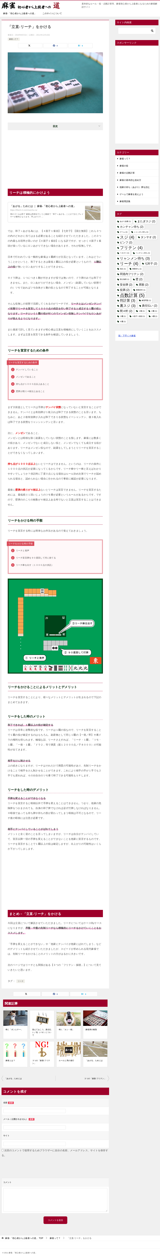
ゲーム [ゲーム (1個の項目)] (123, 232)
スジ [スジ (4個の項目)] (127, 237)
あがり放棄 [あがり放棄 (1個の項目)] (125, 221)
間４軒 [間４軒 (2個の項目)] (126, 311)
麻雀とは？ (10, 1060)
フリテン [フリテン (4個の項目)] (131, 248)
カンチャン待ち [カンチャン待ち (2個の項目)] (131, 226)
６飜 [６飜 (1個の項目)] (123, 321)
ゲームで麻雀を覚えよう (131, 194)
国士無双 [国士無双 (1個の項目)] (124, 279)
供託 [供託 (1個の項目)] (123, 269)
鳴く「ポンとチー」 (14, 1029)
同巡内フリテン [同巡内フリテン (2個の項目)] (131, 274)
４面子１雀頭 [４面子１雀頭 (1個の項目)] (138, 316)
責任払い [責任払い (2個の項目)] (149, 305)
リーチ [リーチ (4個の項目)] (129, 263)
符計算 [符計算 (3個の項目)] (127, 300)
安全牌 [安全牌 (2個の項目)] (126, 284)
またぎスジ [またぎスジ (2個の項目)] (146, 221)
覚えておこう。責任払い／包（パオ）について (41, 1032)
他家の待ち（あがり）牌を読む (135, 187)
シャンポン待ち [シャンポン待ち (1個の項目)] (141, 232)
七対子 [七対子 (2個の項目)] (151, 263)
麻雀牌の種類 (91, 1029)
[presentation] (25, 1169)
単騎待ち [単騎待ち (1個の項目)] (136, 269)
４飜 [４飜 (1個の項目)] (154, 316)
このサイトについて (52, 13)
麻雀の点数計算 (127, 173)
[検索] (136, 31)
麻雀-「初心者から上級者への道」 (19, 13)
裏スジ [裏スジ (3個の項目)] (128, 306)
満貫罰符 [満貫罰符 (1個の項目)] (140, 290)
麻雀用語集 (125, 201)
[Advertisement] (55, 157)
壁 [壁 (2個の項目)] (139, 279)
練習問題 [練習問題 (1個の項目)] (146, 300)
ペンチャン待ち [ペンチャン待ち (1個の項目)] (143, 253)
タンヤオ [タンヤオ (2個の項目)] (148, 237)
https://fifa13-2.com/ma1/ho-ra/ (23, 210)
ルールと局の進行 (66, 1060)
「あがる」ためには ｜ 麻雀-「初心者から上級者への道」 (43, 206)
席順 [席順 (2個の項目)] (143, 284)
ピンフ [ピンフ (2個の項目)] (126, 242)
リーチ (20, 981)
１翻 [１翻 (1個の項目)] (142, 311)
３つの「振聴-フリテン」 (41, 1061)
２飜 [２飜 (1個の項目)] (154, 311)
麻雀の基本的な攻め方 (130, 180)
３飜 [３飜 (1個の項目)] (123, 316)
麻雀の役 (124, 166)
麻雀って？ (13, 39)
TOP (24, 1238)
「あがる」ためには (94, 1060)
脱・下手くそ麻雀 (127, 335)
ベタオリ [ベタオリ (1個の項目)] (124, 253)
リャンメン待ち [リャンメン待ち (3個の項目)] (135, 258)
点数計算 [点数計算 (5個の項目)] (132, 295)
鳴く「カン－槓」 (66, 1029)
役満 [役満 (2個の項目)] (124, 289)
